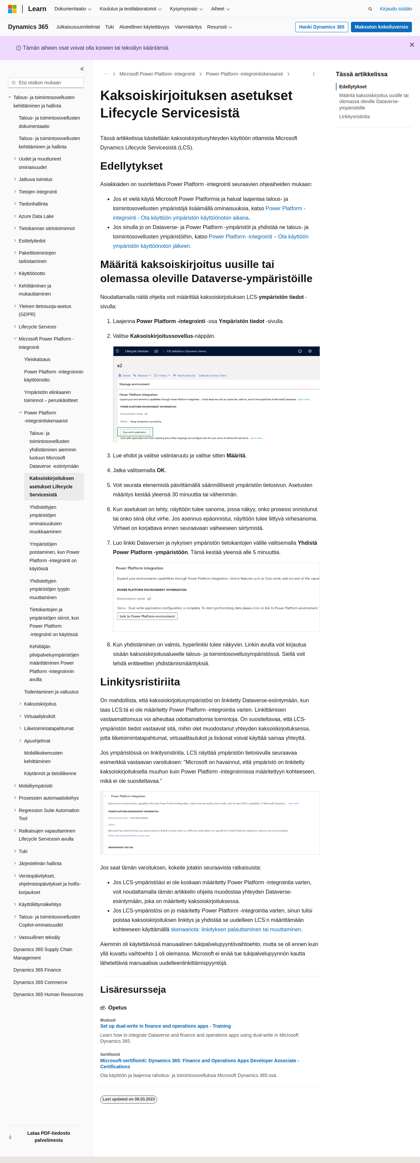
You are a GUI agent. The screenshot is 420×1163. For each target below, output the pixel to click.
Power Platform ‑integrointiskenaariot (244, 74)
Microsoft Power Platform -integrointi (157, 74)
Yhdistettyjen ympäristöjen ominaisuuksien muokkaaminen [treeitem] (45, 519)
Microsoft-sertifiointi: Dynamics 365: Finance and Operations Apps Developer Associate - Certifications (199, 1063)
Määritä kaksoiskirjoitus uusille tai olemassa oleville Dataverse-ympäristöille (374, 101)
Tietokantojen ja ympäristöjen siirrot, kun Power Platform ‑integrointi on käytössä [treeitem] (54, 622)
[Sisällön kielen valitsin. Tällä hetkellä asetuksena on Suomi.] (22, 1152)
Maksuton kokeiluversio (381, 27)
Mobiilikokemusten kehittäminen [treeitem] (43, 757)
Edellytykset (353, 86)
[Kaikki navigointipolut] (106, 74)
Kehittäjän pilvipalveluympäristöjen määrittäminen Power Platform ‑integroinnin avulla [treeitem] (54, 663)
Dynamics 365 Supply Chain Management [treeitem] (42, 953)
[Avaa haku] (370, 9)
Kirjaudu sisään (396, 8)
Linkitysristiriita (354, 116)
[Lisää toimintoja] (314, 74)
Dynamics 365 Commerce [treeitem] (40, 982)
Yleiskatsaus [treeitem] (37, 359)
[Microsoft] (12, 9)
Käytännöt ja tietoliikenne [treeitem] (50, 773)
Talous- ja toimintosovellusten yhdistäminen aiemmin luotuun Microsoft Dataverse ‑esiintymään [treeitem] (54, 450)
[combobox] (46, 83)
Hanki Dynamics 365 (321, 27)
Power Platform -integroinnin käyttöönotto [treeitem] (53, 376)
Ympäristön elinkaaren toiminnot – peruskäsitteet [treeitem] (51, 396)
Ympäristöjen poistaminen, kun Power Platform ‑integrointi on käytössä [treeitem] (54, 556)
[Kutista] (82, 69)
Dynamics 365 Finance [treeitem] (37, 970)
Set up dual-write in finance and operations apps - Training (165, 1026)
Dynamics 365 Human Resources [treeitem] (48, 994)
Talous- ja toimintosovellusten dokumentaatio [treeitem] (49, 122)
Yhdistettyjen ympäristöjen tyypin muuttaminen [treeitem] (49, 589)
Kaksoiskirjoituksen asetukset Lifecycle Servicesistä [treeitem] (51, 486)
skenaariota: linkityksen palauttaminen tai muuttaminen (236, 929)
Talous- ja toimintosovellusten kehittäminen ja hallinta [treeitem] (49, 142)
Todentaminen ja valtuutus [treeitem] (51, 692)
